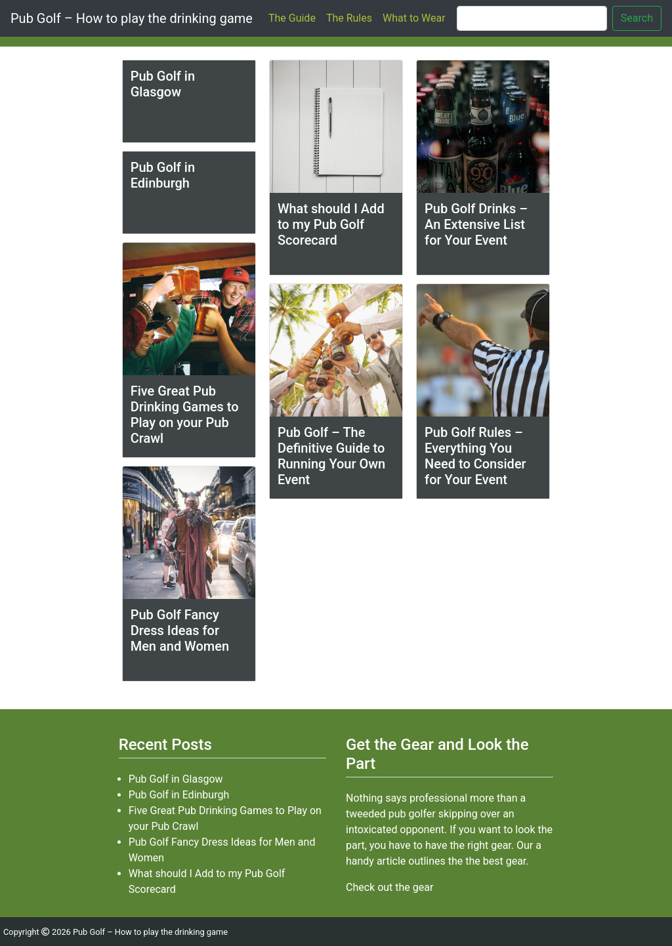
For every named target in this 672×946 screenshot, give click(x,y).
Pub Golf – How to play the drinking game (131, 18)
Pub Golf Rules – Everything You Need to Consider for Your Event (475, 455)
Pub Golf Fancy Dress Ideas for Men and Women (180, 630)
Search (637, 18)
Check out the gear (389, 887)
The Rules (349, 18)
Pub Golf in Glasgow (163, 84)
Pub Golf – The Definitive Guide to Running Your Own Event (331, 455)
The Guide (292, 18)
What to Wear (414, 18)
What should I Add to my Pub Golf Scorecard (331, 224)
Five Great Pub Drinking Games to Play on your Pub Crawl (185, 414)
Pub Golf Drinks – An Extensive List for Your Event (476, 224)
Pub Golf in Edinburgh (163, 175)
